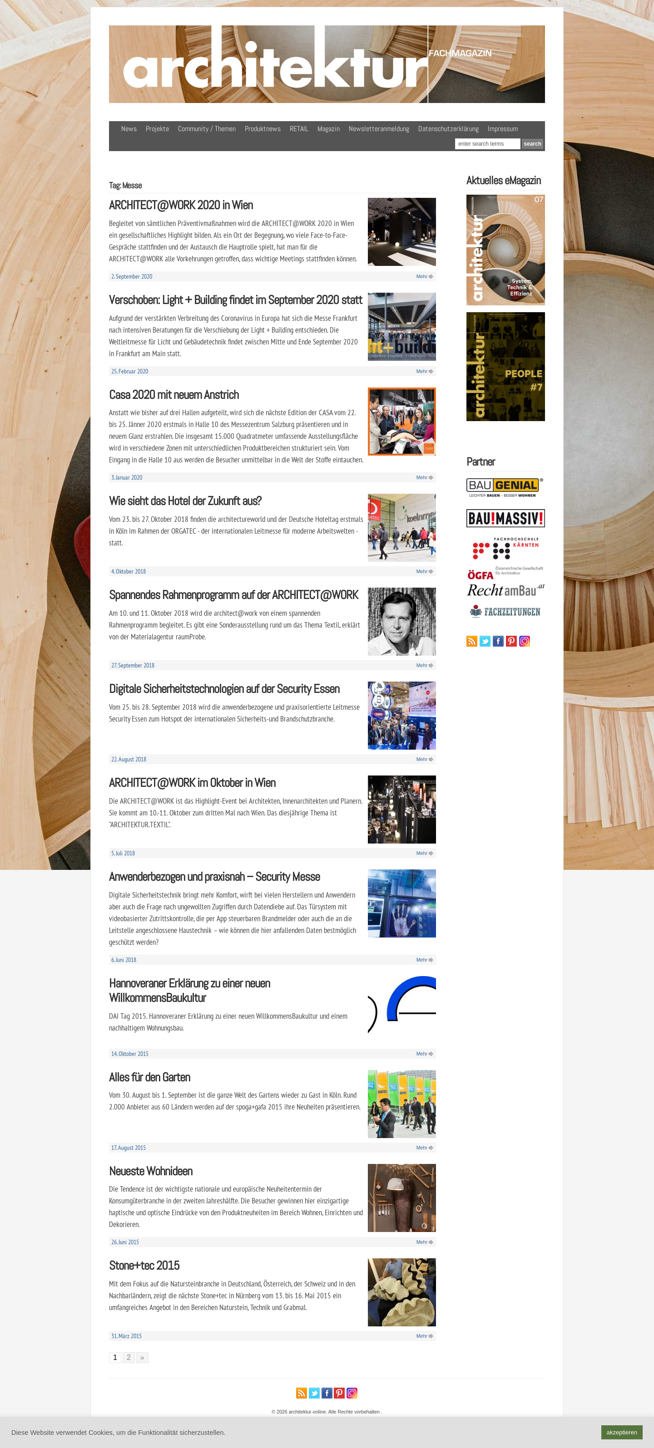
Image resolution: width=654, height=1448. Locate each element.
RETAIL (299, 128)
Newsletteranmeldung (379, 128)
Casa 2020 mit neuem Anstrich (173, 394)
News (129, 128)
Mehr (421, 276)
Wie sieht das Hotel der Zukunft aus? (185, 501)
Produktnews (263, 128)
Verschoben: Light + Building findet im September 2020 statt (235, 300)
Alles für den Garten (149, 1077)
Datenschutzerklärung (448, 128)
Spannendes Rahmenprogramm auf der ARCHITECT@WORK (233, 595)
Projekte (157, 128)
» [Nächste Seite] (142, 1357)
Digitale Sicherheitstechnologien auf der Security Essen (224, 689)
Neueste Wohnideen (150, 1171)
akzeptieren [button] (622, 1432)
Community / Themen (207, 128)
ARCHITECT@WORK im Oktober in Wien (192, 782)
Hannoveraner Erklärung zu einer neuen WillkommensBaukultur (189, 990)
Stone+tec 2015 (144, 1265)
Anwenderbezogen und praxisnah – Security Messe (214, 876)
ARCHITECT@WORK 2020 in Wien (181, 205)
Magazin (328, 128)
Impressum (503, 128)
